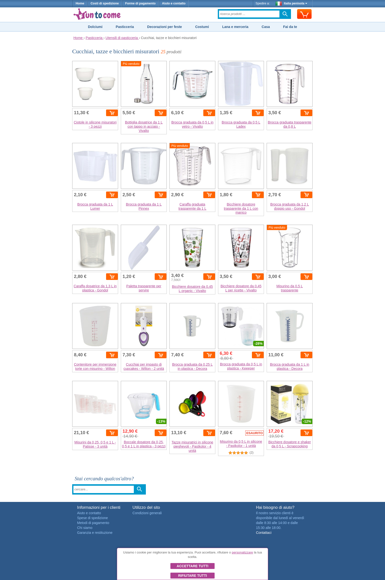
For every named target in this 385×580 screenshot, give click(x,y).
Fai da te (290, 27)
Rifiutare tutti (192, 576)
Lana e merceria (235, 27)
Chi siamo (84, 528)
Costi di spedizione (105, 3)
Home (80, 3)
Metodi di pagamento (93, 523)
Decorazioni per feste (164, 27)
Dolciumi (95, 27)
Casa (266, 27)
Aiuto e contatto (174, 3)
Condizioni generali (147, 513)
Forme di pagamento (140, 3)
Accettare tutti (192, 566)
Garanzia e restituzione (94, 533)
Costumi (202, 27)
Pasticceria (125, 27)
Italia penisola (291, 3)
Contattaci (263, 533)
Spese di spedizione (92, 518)
